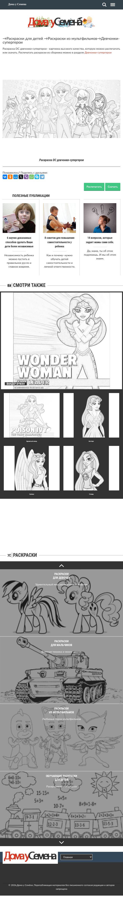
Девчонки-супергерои (98, 52)
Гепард (91, 494)
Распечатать (94, 186)
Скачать (113, 186)
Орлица (31, 494)
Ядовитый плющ (31, 441)
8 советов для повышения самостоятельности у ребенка (59, 242)
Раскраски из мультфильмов (72, 38)
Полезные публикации (31, 196)
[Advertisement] (61, 522)
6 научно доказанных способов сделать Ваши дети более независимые (19, 242)
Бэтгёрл (91, 441)
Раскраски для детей (24, 38)
